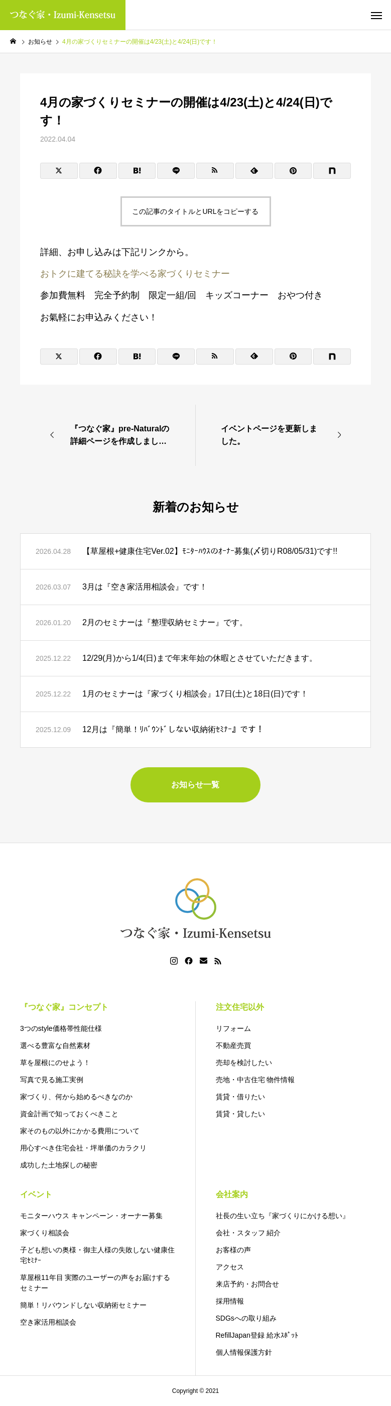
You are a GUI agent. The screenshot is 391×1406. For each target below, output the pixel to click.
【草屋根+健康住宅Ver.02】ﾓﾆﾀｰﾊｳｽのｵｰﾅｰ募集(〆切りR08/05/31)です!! (209, 551)
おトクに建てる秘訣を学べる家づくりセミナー (135, 274)
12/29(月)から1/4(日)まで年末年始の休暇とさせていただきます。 (199, 658)
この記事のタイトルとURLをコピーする (195, 211)
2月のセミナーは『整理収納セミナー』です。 (164, 622)
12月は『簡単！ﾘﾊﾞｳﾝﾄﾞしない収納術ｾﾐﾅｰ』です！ (173, 729)
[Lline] (176, 171)
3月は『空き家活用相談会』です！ (144, 586)
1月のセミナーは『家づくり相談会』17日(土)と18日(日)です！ (195, 693)
